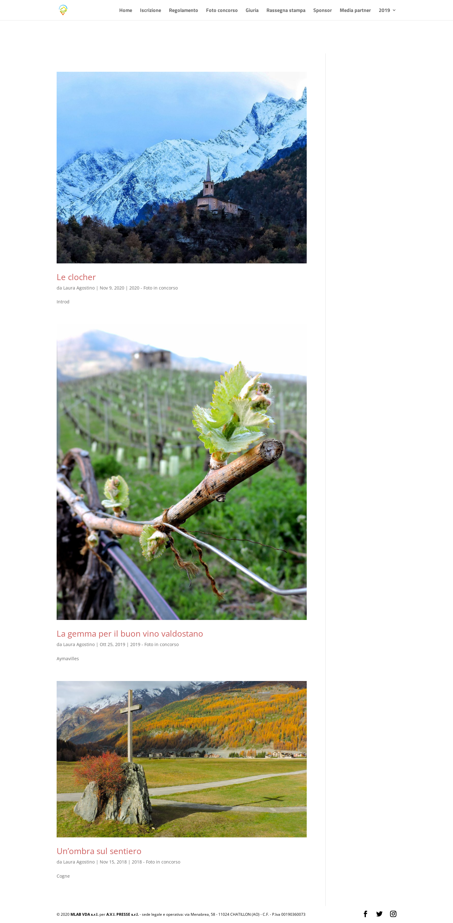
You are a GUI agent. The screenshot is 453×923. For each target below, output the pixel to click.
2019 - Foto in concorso (154, 644)
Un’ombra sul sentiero (99, 851)
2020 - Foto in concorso (153, 288)
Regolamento (183, 11)
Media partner (355, 11)
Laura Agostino (79, 288)
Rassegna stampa (285, 11)
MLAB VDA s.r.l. (84, 914)
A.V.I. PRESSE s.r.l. (122, 914)
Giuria (252, 11)
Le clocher (76, 277)
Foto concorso (222, 11)
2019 (384, 11)
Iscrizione (150, 11)
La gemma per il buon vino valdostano (130, 633)
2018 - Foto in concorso (156, 862)
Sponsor (322, 11)
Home (125, 11)
